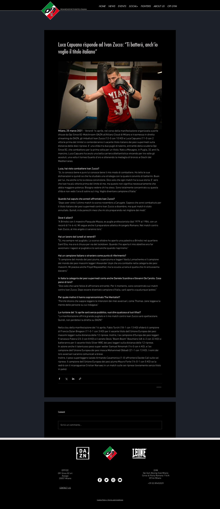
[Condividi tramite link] (80, 378)
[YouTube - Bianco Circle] (120, 480)
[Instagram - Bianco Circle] (113, 480)
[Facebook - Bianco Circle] (100, 480)
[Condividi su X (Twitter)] (66, 378)
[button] (133, 6)
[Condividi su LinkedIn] (73, 378)
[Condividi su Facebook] (59, 378)
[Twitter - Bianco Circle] (106, 480)
